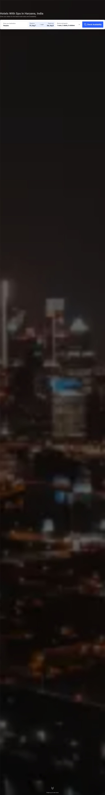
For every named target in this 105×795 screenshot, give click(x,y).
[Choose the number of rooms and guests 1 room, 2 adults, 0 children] (68, 25)
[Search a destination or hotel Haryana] (15, 24)
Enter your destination (9, 23)
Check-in (32, 23)
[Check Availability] (92, 24)
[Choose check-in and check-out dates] (35, 25)
